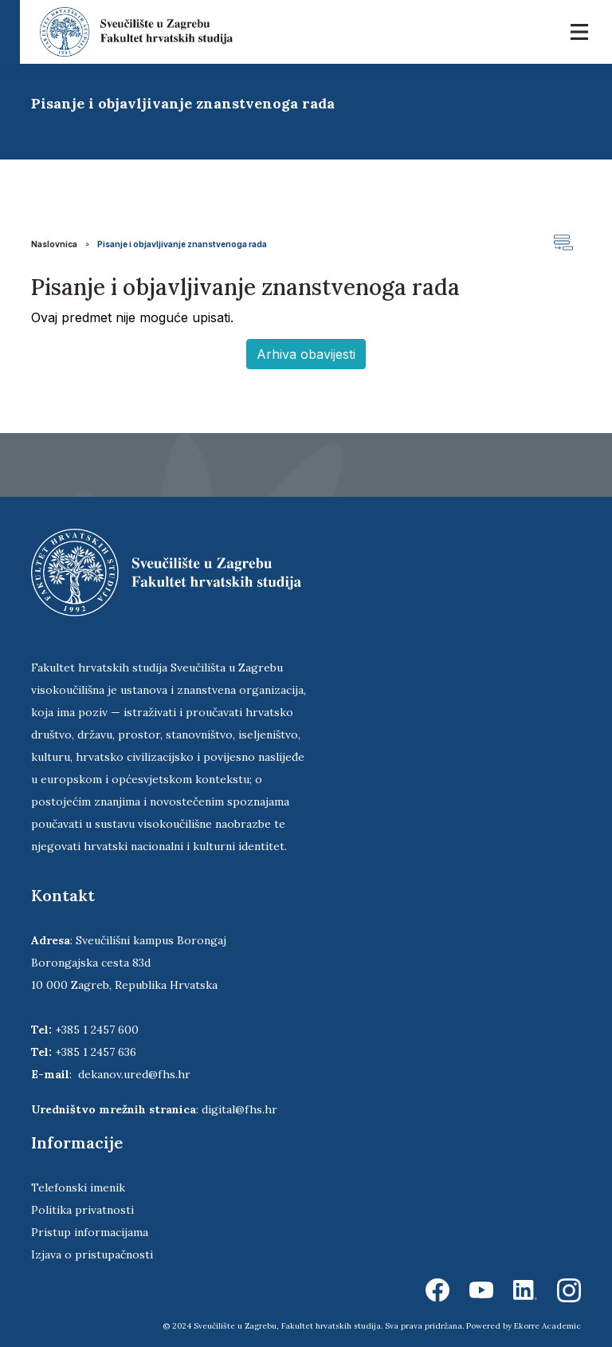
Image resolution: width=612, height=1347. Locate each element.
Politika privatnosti (82, 1210)
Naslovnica (54, 244)
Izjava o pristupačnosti (92, 1254)
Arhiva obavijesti (306, 354)
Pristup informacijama (89, 1232)
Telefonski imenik (78, 1187)
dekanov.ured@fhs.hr (134, 1074)
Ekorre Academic (547, 1326)
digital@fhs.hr (239, 1109)
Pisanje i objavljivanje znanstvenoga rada (182, 244)
